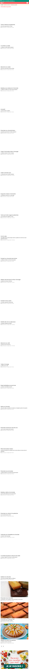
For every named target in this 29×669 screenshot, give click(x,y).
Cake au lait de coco (6, 172)
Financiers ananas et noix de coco (9, 427)
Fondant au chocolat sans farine (9, 258)
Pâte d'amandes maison (7, 449)
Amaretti (3, 109)
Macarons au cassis (5, 67)
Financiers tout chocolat (7, 598)
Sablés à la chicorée (6, 577)
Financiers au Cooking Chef (7, 619)
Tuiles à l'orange (5, 364)
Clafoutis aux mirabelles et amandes (10, 534)
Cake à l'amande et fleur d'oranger (9, 151)
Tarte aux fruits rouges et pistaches (9, 215)
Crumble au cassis (5, 45)
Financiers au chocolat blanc (8, 130)
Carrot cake (4, 236)
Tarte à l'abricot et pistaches (8, 24)
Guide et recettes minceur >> (8, 1)
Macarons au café (5, 343)
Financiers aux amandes (7, 471)
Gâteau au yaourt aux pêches (8, 640)
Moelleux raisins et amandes (8, 492)
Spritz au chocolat (5, 406)
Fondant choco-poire (6, 300)
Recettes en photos (7, 4)
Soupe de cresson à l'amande (8, 194)
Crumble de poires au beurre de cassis (10, 555)
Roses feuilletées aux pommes (8, 385)
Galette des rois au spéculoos (8, 322)
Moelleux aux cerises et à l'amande (9, 88)
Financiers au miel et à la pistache (9, 513)
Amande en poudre (14, 4)
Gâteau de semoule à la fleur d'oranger (11, 279)
